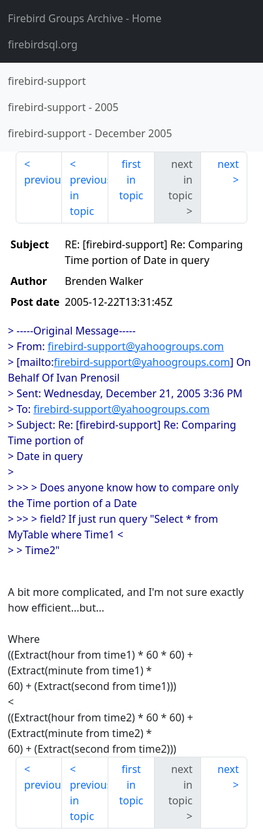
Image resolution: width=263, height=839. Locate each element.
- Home (85, 18)
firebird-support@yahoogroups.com (136, 346)
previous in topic (89, 195)
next (228, 164)
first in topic (131, 180)
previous (43, 180)
